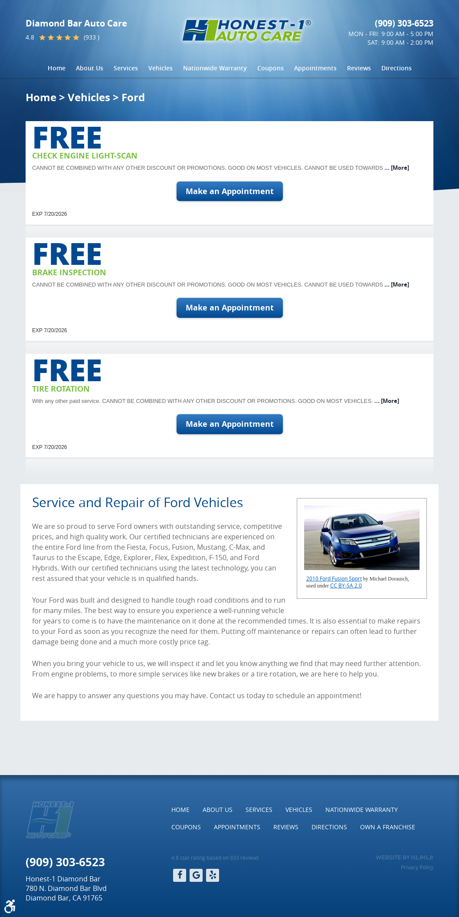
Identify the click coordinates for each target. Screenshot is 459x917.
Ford (133, 97)
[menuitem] (57, 68)
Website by (404, 857)
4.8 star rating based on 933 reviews (215, 857)
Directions (396, 68)
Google (196, 875)
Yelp (212, 875)
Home (57, 68)
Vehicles (160, 68)
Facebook (179, 875)
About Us (89, 68)
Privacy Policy (417, 867)
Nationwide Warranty (215, 68)
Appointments (315, 68)
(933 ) (91, 37)
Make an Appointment (230, 191)
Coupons (270, 68)
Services (126, 68)
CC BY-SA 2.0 (346, 585)
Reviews (359, 68)
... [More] (396, 168)
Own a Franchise (387, 827)
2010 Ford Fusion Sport (334, 578)
